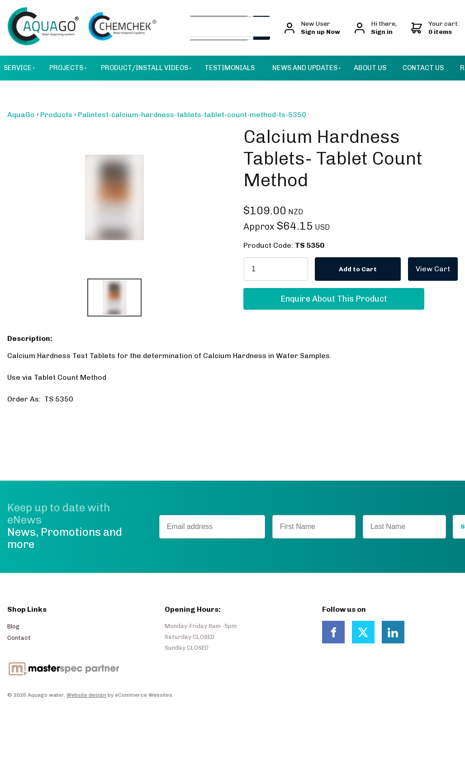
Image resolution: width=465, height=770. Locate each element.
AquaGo (21, 114)
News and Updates (304, 68)
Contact (19, 637)
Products (56, 114)
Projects (66, 68)
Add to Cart (358, 269)
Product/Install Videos (144, 68)
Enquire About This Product (333, 292)
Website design (86, 695)
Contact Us (423, 68)
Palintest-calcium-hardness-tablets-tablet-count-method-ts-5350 (192, 114)
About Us (370, 68)
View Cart (425, 261)
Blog (13, 626)
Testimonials (229, 68)
